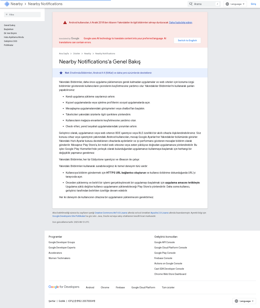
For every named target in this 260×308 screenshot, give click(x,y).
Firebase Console (163, 258)
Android (90, 287)
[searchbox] (22, 14)
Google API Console (164, 242)
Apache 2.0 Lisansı (160, 213)
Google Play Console (165, 253)
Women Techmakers (59, 258)
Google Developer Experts (62, 247)
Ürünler (76, 53)
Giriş (253, 4)
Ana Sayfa (64, 53)
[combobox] (204, 4)
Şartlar (52, 301)
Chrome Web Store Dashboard (170, 274)
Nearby (17, 4)
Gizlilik (62, 301)
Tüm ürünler (168, 287)
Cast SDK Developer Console (169, 268)
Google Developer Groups (62, 242)
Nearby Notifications (45, 4)
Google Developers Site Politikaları (68, 216)
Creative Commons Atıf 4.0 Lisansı (111, 213)
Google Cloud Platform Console (170, 247)
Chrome (105, 287)
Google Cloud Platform (143, 287)
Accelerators (55, 253)
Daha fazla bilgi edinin (180, 22)
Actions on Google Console (168, 263)
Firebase (120, 287)
